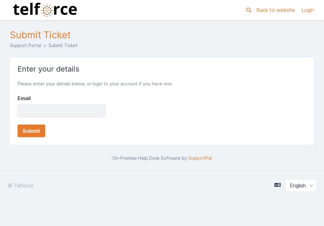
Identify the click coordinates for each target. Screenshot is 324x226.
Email (24, 98)
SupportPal (200, 158)
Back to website (276, 10)
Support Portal (25, 45)
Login (307, 10)
